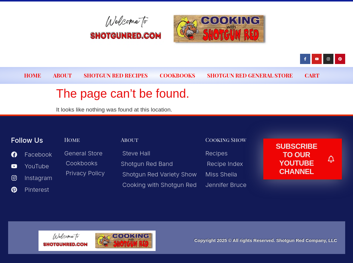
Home (32, 75)
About (62, 75)
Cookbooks (177, 75)
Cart (312, 75)
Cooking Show (226, 139)
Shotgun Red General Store (250, 75)
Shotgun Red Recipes (116, 75)
